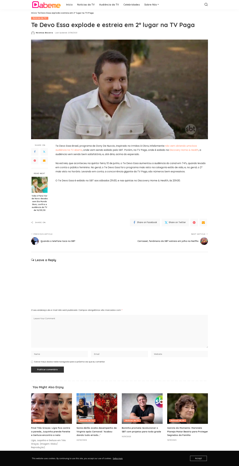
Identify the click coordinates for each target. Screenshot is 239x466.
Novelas (38, 421)
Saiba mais (118, 458)
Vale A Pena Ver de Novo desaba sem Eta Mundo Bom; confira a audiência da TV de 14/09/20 (40, 202)
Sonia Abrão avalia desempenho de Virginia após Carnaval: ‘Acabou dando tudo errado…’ (96, 432)
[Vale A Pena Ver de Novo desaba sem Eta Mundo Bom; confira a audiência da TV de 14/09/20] (40, 185)
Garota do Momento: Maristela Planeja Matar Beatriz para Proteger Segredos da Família (185, 432)
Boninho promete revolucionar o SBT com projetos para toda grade (141, 432)
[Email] (44, 160)
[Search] (206, 4)
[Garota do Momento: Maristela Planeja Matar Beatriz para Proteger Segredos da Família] (187, 409)
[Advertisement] (119, 284)
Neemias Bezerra (44, 33)
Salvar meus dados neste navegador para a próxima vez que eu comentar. (69, 362)
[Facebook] (34, 152)
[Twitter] (44, 152)
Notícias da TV (40, 18)
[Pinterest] (34, 160)
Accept (199, 458)
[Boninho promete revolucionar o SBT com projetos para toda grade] (142, 409)
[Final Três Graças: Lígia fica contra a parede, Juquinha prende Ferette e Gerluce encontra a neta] (51, 409)
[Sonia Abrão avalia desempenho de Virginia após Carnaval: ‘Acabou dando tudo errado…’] (97, 409)
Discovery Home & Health (186, 150)
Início (34, 13)
